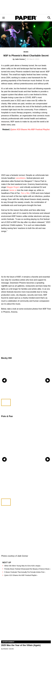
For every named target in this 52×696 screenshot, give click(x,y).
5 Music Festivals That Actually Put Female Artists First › (24, 572)
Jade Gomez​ (20, 59)
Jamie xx (13, 190)
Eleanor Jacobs (8, 649)
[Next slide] (47, 380)
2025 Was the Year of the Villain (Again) (21, 645)
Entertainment (8, 642)
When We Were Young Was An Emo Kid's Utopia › (22, 566)
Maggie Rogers (13, 187)
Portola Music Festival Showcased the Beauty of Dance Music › (27, 569)
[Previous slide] (4, 380)
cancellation (21, 178)
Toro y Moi (25, 193)
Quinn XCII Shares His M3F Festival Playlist (30, 129)
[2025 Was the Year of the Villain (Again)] (26, 628)
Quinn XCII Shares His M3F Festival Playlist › (21, 575)
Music (26, 52)
